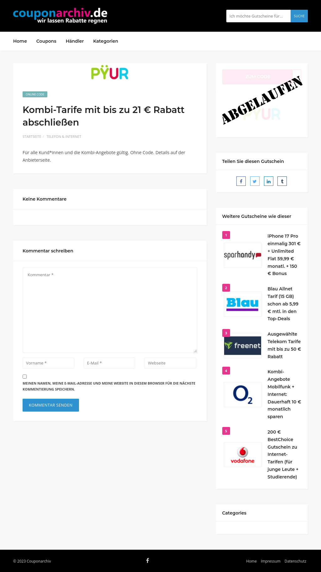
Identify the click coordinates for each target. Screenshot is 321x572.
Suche (299, 16)
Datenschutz (295, 561)
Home (20, 41)
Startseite (32, 136)
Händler (75, 41)
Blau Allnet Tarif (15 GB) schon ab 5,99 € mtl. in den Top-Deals (283, 303)
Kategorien (105, 41)
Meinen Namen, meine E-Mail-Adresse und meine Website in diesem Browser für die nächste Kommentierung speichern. (109, 386)
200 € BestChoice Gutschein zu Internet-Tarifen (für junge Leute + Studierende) (283, 454)
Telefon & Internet (63, 136)
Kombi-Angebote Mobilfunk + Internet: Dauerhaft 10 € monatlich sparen (284, 394)
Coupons (46, 41)
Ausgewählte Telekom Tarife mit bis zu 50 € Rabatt (284, 345)
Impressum (271, 561)
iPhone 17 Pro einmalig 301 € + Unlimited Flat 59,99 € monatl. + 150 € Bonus (284, 254)
